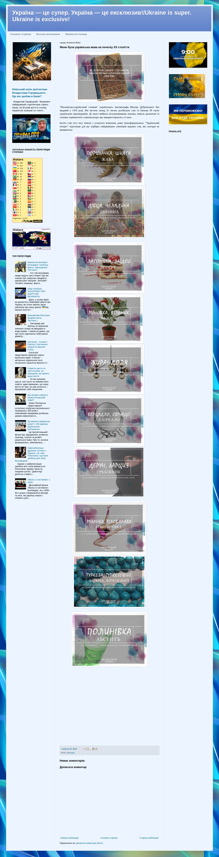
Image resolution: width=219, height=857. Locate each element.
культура (71, 753)
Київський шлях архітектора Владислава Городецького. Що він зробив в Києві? (29, 93)
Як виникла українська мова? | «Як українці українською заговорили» (39, 425)
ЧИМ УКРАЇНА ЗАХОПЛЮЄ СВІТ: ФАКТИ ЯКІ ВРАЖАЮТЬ (37, 293)
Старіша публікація (149, 838)
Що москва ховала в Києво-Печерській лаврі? (38, 397)
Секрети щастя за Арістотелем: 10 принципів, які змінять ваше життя (38, 372)
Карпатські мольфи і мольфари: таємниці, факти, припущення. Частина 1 (38, 266)
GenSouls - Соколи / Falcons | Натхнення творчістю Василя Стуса (37, 346)
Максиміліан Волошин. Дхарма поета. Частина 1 (39, 318)
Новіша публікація (69, 838)
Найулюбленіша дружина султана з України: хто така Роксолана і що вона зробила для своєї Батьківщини (31, 454)
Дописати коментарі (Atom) (89, 843)
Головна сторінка (20, 34)
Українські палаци (76, 34)
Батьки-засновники (48, 34)
